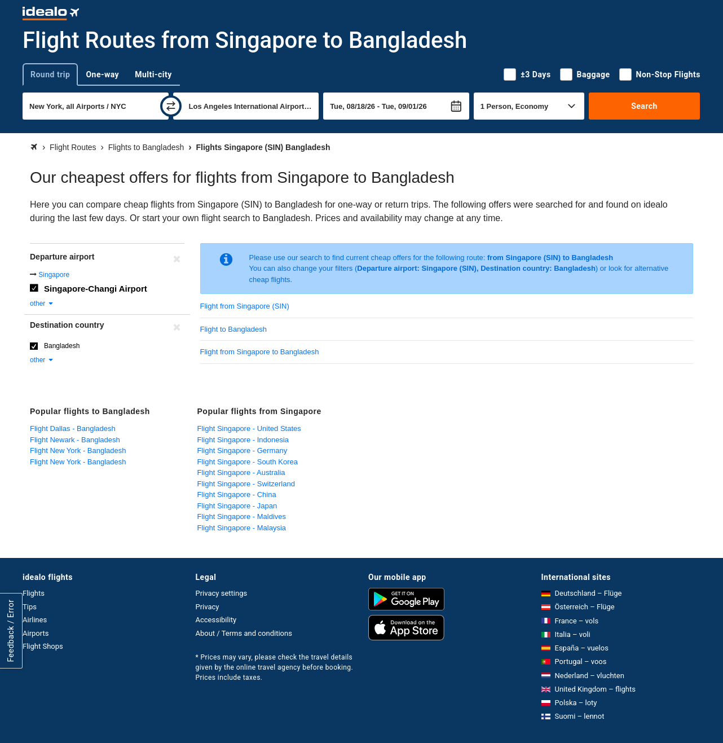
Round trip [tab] (50, 74)
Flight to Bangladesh (233, 329)
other (42, 303)
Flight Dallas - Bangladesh (73, 428)
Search (644, 106)
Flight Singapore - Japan (237, 506)
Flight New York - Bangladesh (78, 450)
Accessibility (216, 619)
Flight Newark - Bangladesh (75, 440)
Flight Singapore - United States (249, 428)
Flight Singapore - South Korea (247, 462)
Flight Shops (43, 646)
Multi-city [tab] (153, 74)
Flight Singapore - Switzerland (246, 484)
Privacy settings (222, 593)
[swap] (171, 106)
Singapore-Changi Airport (95, 288)
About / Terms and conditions (244, 633)
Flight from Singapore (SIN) (244, 306)
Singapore (53, 275)
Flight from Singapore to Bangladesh (259, 352)
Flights (34, 593)
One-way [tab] (102, 74)
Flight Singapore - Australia (241, 472)
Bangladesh (62, 346)
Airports (36, 633)
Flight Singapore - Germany (242, 450)
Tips (30, 607)
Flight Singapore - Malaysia (241, 528)
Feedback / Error (10, 631)
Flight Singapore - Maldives (241, 516)
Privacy (207, 607)
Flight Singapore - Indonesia (243, 440)
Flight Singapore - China (236, 494)
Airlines (35, 619)
